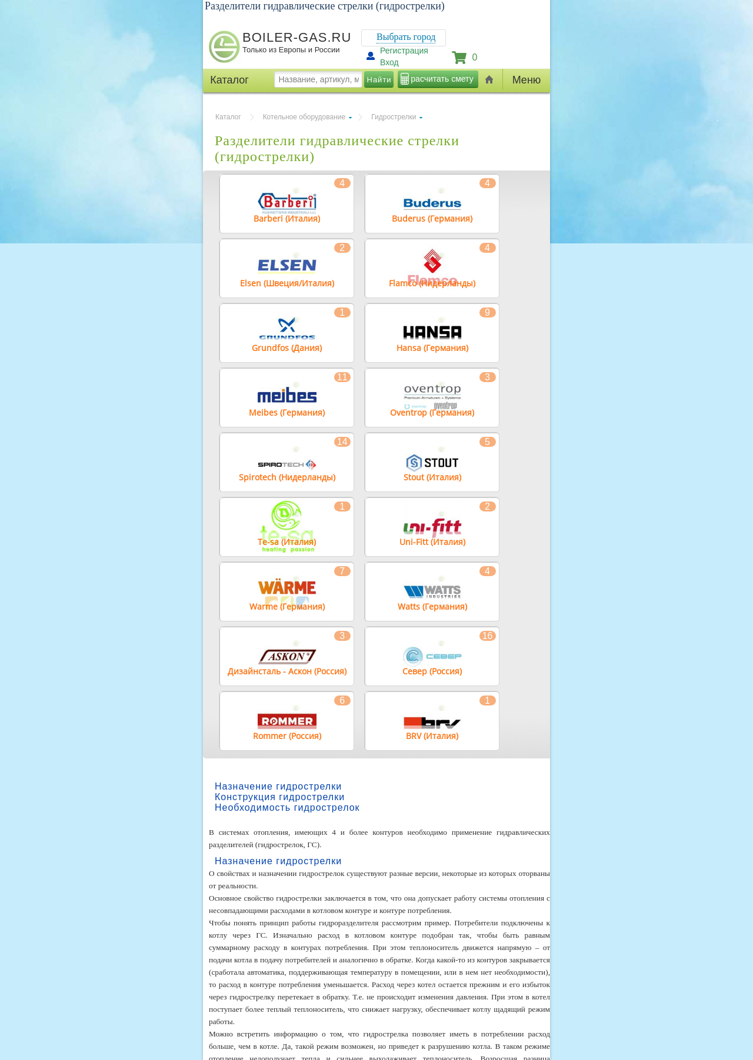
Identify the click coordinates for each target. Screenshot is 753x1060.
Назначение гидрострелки (278, 786)
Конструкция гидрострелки (280, 797)
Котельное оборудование (304, 117)
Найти (379, 79)
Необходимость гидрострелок (287, 807)
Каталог (228, 117)
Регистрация (404, 50)
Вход (389, 62)
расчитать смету (442, 78)
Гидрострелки (393, 117)
